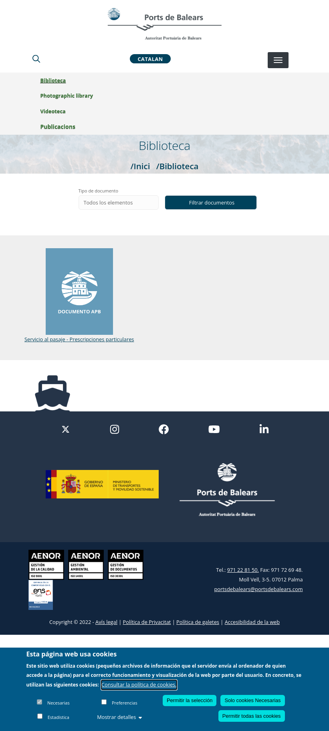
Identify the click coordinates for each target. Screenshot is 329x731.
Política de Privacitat (147, 622)
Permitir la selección (190, 700)
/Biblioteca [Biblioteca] (177, 166)
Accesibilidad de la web (252, 622)
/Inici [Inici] (140, 166)
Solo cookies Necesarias (252, 700)
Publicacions (61, 126)
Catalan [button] (150, 58)
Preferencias (124, 703)
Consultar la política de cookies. (139, 684)
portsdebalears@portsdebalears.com (258, 589)
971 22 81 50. (243, 569)
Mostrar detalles (119, 717)
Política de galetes (197, 622)
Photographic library (70, 95)
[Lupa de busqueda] (36, 58)
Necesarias (58, 703)
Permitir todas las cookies (251, 716)
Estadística (58, 717)
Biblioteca (57, 80)
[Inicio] (164, 24)
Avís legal (106, 622)
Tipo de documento (99, 191)
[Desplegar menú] (278, 60)
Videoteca (57, 111)
